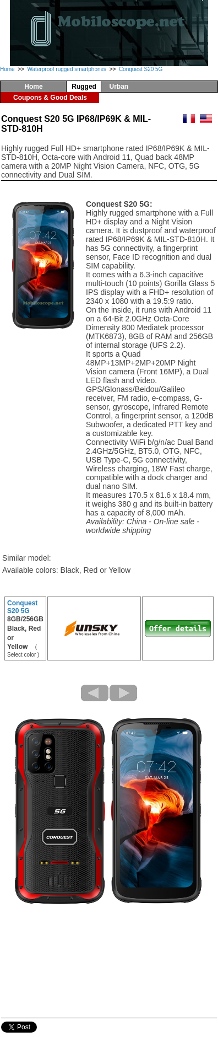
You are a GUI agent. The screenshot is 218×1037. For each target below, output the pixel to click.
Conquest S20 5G (141, 69)
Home (7, 69)
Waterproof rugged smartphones (66, 69)
